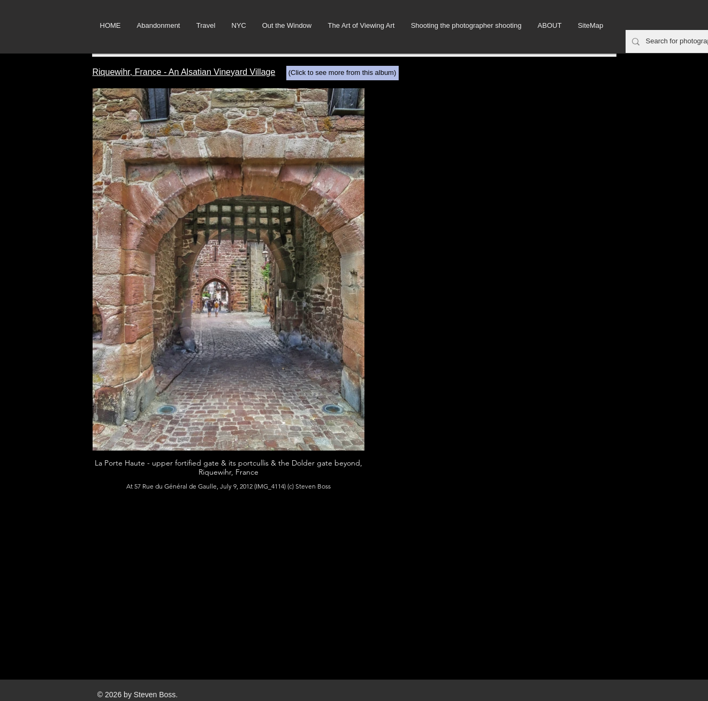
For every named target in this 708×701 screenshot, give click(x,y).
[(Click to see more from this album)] (342, 73)
